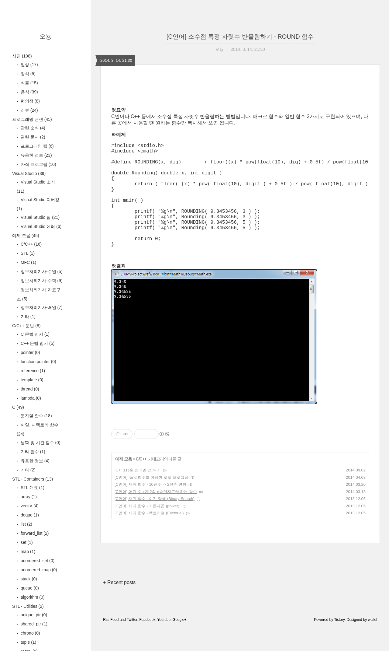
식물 (28, 82)
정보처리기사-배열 (41, 307)
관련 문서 (32, 137)
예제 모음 (25, 235)
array (28, 496)
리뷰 (28, 110)
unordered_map (38, 569)
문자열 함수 (35, 415)
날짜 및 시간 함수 (39, 442)
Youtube (164, 643)
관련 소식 (32, 127)
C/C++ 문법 (26, 325)
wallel (372, 643)
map (27, 551)
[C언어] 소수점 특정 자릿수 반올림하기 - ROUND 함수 (240, 36)
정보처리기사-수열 (41, 271)
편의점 (29, 101)
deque (29, 515)
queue (29, 588)
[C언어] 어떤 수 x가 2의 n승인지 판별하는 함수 (156, 515)
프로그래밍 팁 (36, 146)
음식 (28, 91)
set (26, 542)
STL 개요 (31, 487)
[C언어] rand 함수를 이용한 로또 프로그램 (151, 500)
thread (29, 389)
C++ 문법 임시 (36, 343)
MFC (27, 262)
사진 (22, 56)
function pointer (37, 361)
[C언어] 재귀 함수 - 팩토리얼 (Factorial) (149, 536)
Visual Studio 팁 (39, 217)
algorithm (31, 597)
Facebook (147, 643)
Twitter (132, 643)
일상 (28, 64)
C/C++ (30, 244)
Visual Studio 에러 (40, 226)
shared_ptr (33, 623)
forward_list (34, 533)
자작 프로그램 (37, 164)
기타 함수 (32, 451)
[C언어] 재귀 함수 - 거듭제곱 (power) (147, 529)
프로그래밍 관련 (32, 119)
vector (29, 505)
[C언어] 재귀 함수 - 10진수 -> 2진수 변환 (150, 507)
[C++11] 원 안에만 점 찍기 (138, 493)
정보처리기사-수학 (41, 280)
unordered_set (36, 560)
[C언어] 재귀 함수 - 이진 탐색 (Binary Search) (154, 522)
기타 (27, 316)
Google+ (180, 643)
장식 (27, 73)
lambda (30, 398)
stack (28, 578)
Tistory (339, 643)
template (31, 379)
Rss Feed (111, 643)
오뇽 (46, 36)
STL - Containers (32, 479)
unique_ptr (33, 614)
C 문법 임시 (34, 334)
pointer (29, 352)
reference (32, 370)
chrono (29, 633)
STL (27, 253)
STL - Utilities (28, 606)
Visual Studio (29, 173)
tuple (27, 642)
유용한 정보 (35, 155)
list (25, 524)
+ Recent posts (119, 605)
